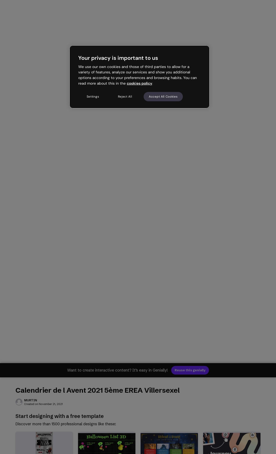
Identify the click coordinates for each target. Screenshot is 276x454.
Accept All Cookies (163, 96)
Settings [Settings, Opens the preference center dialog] (93, 96)
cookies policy (139, 83)
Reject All (125, 96)
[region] (139, 76)
